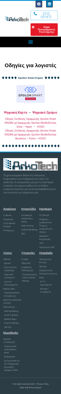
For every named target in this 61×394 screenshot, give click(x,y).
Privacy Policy (42, 384)
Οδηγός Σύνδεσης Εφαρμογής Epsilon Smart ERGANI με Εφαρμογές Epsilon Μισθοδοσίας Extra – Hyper (30, 122)
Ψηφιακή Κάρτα (15, 112)
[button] (44, 15)
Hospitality (46, 253)
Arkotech (37, 388)
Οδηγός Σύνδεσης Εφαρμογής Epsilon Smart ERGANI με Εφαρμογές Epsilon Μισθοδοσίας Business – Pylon (30, 134)
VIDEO (40, 126)
